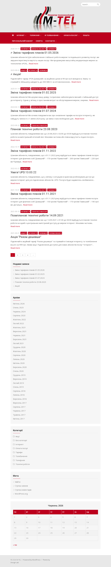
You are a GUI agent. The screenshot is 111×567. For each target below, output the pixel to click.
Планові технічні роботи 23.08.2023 (34, 129)
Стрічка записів (21, 486)
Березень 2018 (20, 399)
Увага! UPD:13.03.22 (23, 172)
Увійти (17, 482)
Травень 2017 (19, 415)
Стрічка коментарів (23, 490)
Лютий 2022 (18, 323)
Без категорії (21, 440)
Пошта (86, 35)
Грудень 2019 (19, 375)
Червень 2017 (19, 411)
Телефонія (34, 35)
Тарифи (51, 49)
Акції (23, 70)
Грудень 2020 (19, 347)
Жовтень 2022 (19, 319)
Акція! (17, 74)
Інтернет (20, 35)
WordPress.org (21, 493)
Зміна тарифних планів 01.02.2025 (33, 92)
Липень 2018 (19, 395)
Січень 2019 (18, 387)
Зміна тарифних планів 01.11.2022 (33, 150)
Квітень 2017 (19, 418)
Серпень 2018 (19, 391)
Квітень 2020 (19, 363)
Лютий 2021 (18, 343)
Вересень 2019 (20, 379)
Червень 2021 (19, 335)
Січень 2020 (18, 371)
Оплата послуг (71, 35)
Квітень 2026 (19, 303)
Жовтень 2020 (19, 351)
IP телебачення (51, 35)
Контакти (50, 41)
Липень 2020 (19, 359)
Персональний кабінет (22, 41)
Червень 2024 (19, 311)
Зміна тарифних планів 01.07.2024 (33, 110)
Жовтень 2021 (19, 327)
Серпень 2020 (19, 355)
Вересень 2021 (20, 331)
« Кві (15, 545)
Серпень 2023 (19, 315)
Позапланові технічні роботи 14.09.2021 (37, 215)
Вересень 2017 (20, 403)
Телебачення (54, 233)
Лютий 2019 (18, 383)
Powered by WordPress (31, 560)
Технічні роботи (39, 125)
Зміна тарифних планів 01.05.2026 (36, 52)
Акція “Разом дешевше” (26, 236)
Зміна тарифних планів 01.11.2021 (33, 193)
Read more (33, 63)
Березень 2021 (20, 339)
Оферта (39, 41)
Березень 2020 (20, 367)
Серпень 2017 (19, 407)
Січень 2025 (18, 307)
